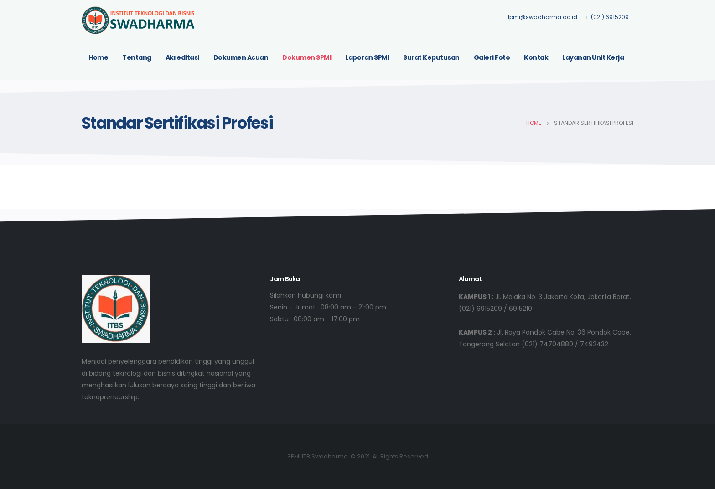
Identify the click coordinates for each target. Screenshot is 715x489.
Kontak (536, 57)
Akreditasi (182, 57)
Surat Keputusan (431, 57)
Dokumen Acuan (241, 57)
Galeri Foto (492, 57)
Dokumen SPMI (306, 57)
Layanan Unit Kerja (593, 57)
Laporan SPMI (367, 57)
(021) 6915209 (607, 17)
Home (98, 57)
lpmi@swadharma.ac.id (541, 17)
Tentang (136, 57)
